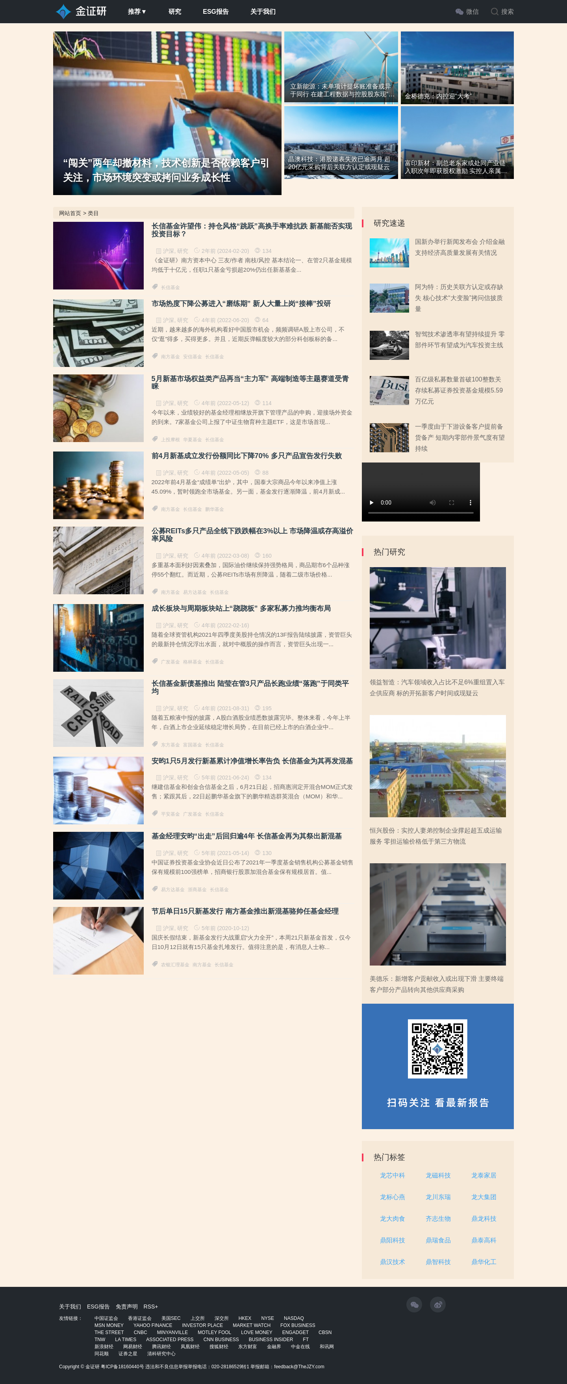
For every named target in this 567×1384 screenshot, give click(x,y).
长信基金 (170, 287)
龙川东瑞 (438, 1197)
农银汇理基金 (175, 965)
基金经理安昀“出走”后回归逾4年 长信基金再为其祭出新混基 (247, 836)
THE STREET (109, 1332)
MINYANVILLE (172, 1332)
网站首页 (70, 213)
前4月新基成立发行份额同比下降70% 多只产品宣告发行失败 (247, 456)
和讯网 (327, 1346)
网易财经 (132, 1346)
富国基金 (192, 745)
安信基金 (192, 356)
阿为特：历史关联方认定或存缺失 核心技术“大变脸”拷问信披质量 (459, 298)
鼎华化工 (484, 1262)
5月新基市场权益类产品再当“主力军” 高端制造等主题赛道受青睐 (250, 383)
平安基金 (170, 814)
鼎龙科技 (484, 1218)
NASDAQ (294, 1318)
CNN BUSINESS (221, 1339)
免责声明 (127, 1306)
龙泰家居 (484, 1175)
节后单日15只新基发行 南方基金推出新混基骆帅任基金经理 (245, 911)
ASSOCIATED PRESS (169, 1339)
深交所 (222, 1318)
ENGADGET (295, 1332)
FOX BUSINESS (297, 1325)
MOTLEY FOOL (214, 1332)
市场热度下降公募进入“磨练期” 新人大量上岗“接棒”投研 (241, 304)
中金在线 (300, 1346)
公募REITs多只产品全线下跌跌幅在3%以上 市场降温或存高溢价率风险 (253, 535)
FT (306, 1339)
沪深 (168, 251)
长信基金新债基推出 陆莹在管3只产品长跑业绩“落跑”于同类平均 (250, 687)
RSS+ (151, 1306)
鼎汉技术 (392, 1262)
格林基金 (192, 662)
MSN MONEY (109, 1325)
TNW (99, 1339)
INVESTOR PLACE (202, 1325)
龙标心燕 (392, 1197)
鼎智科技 (438, 1262)
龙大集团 (484, 1197)
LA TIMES (125, 1339)
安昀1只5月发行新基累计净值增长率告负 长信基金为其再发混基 (252, 761)
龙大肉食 (392, 1218)
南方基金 (170, 356)
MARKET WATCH (252, 1325)
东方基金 (170, 745)
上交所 (198, 1318)
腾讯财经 (161, 1346)
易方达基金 (195, 592)
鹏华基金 (214, 509)
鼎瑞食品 (438, 1240)
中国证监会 (106, 1318)
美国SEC (171, 1318)
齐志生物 (438, 1218)
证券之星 (128, 1353)
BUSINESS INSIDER (271, 1339)
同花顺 (101, 1353)
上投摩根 (170, 439)
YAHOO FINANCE (152, 1325)
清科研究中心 (161, 1353)
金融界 (274, 1346)
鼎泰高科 (484, 1240)
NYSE (267, 1318)
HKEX (245, 1318)
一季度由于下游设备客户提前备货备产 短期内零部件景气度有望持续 (460, 437)
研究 (175, 11)
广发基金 (170, 662)
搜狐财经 (218, 1346)
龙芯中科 (392, 1175)
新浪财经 (103, 1346)
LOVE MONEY (256, 1332)
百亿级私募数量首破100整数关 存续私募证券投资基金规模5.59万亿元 (459, 390)
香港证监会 (140, 1318)
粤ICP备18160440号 (122, 1366)
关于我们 (263, 11)
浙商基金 (197, 889)
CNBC (140, 1332)
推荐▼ (137, 11)
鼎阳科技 (392, 1240)
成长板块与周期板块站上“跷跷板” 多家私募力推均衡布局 (241, 608)
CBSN (325, 1332)
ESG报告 (216, 11)
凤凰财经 (190, 1346)
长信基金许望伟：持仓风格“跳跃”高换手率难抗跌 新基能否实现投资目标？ (252, 230)
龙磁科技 (438, 1175)
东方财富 (247, 1346)
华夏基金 (192, 439)
